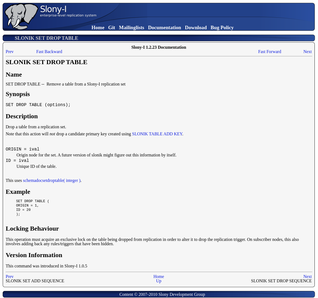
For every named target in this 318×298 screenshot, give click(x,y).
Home (97, 27)
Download (196, 27)
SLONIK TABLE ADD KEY (157, 134)
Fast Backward (49, 51)
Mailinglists (131, 27)
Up (159, 281)
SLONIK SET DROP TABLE (46, 38)
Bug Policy (222, 27)
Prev (10, 51)
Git (111, 27)
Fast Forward (269, 51)
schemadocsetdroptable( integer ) (51, 180)
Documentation (164, 27)
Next (307, 51)
